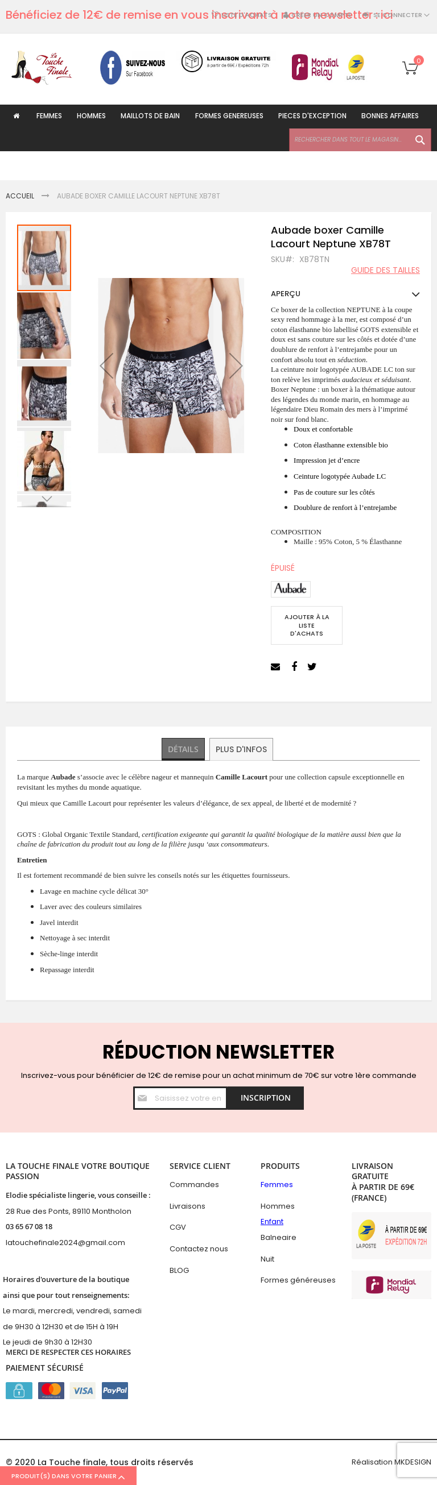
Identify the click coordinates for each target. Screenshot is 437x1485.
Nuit (267, 1259)
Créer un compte (321, 15)
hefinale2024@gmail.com (77, 1242)
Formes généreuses (298, 1280)
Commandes (194, 1185)
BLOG (179, 1270)
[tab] (183, 750)
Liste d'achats (246, 15)
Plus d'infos (241, 749)
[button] (106, 366)
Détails (183, 749)
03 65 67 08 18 (29, 1227)
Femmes (277, 1185)
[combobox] (360, 168)
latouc (17, 1242)
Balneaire (278, 1237)
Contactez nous (199, 1248)
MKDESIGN (412, 1462)
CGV (178, 1227)
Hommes (278, 1206)
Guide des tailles (385, 270)
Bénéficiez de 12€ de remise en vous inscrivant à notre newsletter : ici (199, 15)
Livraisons (187, 1206)
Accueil (20, 196)
